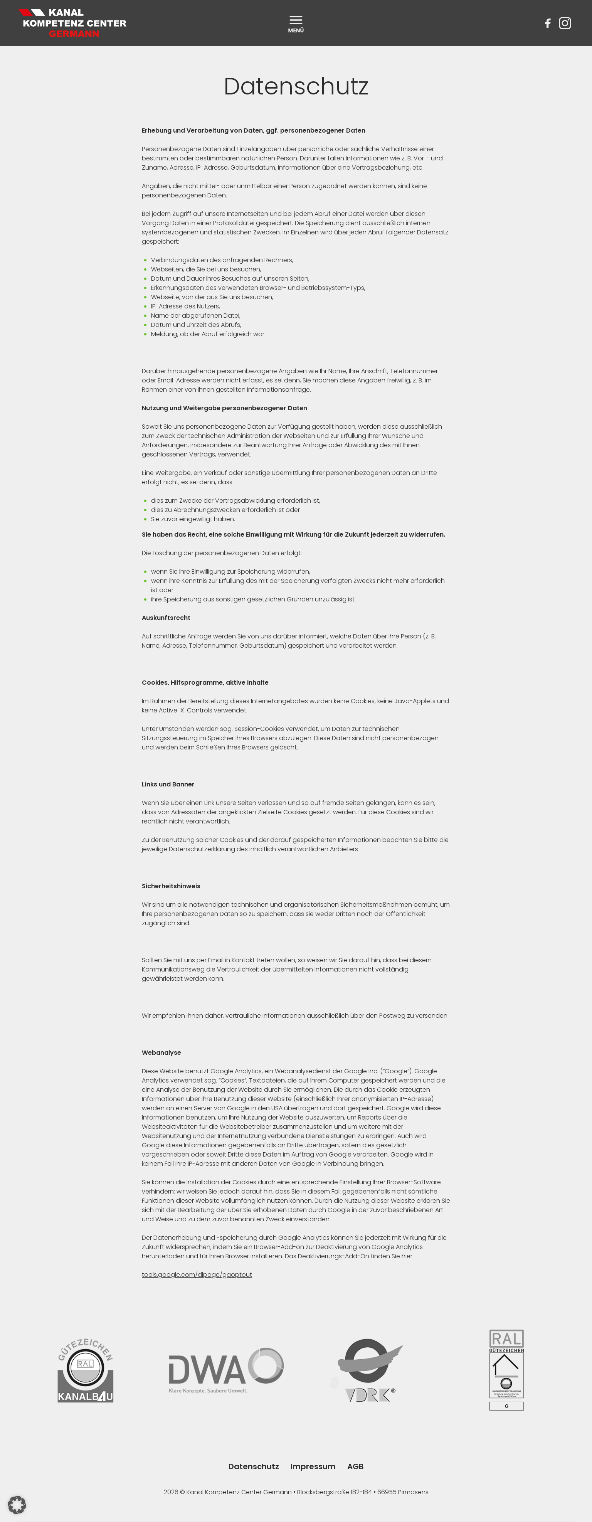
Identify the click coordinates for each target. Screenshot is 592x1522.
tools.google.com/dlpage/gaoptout (197, 1274)
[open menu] (296, 23)
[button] (17, 1505)
